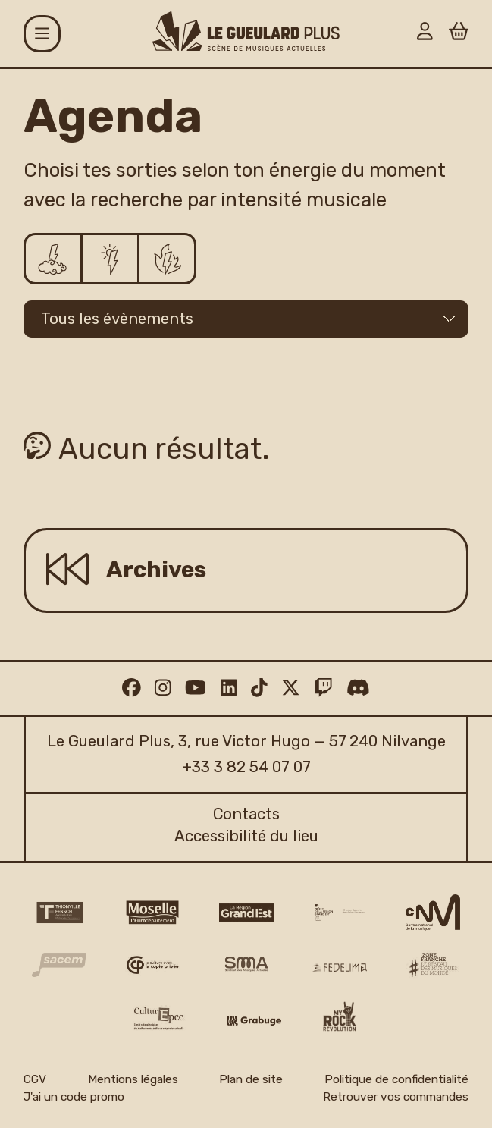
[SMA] (246, 965)
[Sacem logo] (59, 964)
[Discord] (358, 688)
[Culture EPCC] (160, 1018)
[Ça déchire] (166, 258)
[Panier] (459, 33)
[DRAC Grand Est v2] (339, 912)
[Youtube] (195, 688)
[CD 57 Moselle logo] (152, 912)
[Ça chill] (54, 258)
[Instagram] (163, 688)
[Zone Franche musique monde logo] (433, 965)
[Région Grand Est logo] (246, 912)
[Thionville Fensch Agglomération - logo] (59, 912)
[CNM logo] (433, 912)
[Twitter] (290, 688)
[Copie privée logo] (152, 965)
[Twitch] (323, 688)
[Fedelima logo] (339, 967)
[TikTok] (259, 688)
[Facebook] (131, 688)
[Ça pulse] (111, 258)
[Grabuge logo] (254, 1021)
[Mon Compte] (425, 33)
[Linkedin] (229, 688)
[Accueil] (246, 31)
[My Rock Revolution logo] (339, 1018)
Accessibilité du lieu (246, 836)
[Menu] (42, 33)
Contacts (246, 814)
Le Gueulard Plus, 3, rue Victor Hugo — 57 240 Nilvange (246, 741)
